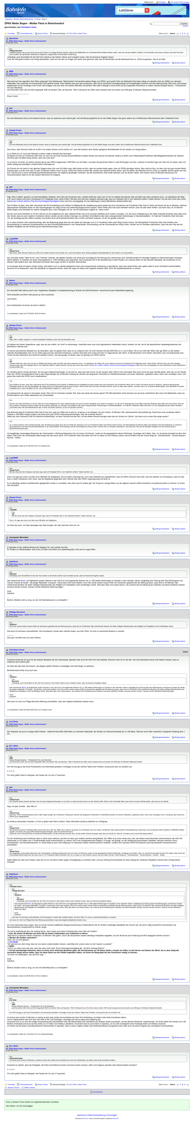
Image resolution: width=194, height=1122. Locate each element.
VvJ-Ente (13, 721)
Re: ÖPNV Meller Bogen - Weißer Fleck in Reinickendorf (26, 41)
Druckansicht (98, 1092)
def (10, 108)
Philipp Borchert (17, 612)
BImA (23, 581)
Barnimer (13, 38)
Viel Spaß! (13, 942)
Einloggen (162, 2)
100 (74, 33)
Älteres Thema (29, 1087)
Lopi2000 (13, 239)
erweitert (185, 26)
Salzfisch (13, 561)
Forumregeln (112, 1115)
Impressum (81, 1115)
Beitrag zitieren (180, 63)
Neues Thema (43, 33)
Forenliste (11, 33)
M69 (11, 71)
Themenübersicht (26, 33)
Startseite (8, 19)
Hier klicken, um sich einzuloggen (19, 1106)
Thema (37, 19)
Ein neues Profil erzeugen (180, 2)
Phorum (85, 1118)
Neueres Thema (13, 1087)
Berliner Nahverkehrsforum (23, 19)
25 (67, 33)
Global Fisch (15, 130)
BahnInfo (115, 1118)
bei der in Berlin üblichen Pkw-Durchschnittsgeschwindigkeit (35, 201)
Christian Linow (28, 27)
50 (71, 33)
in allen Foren (82, 33)
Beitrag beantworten (162, 63)
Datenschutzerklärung (96, 1115)
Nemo (12, 280)
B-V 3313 (13, 746)
